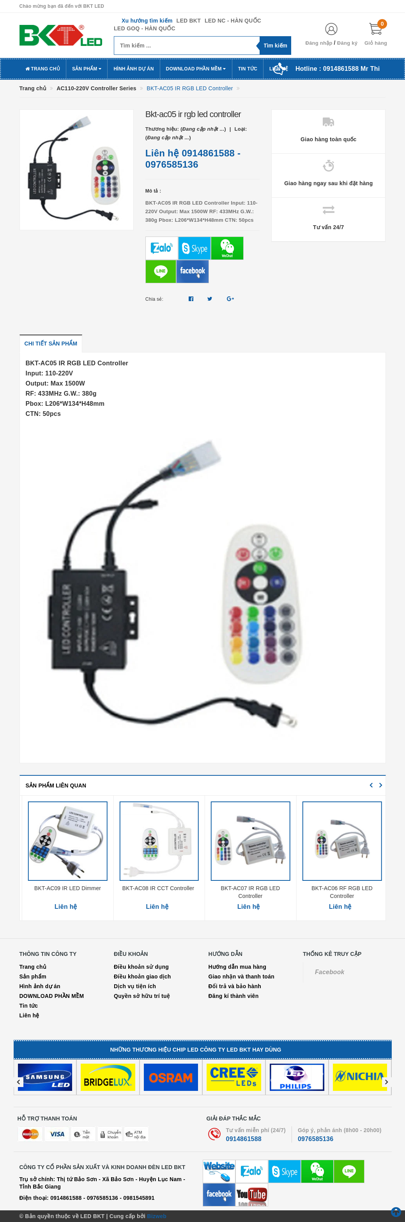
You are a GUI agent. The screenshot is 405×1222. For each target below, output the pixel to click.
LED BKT (189, 21)
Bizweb (156, 1216)
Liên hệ (29, 1015)
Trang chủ (42, 69)
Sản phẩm (87, 69)
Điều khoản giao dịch (142, 976)
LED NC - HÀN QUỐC (233, 21)
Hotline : (337, 68)
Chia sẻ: (154, 299)
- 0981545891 (137, 1198)
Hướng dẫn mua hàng (238, 967)
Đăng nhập (319, 43)
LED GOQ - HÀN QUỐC (144, 28)
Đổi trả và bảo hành (235, 986)
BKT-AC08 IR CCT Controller (248, 888)
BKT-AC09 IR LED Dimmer (156, 888)
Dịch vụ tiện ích (135, 986)
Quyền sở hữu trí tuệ (142, 996)
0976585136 (171, 164)
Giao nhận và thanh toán (242, 976)
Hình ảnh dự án (133, 69)
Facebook (330, 972)
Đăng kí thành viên (234, 996)
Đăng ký (347, 43)
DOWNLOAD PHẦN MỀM (196, 69)
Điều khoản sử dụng (141, 967)
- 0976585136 (100, 1198)
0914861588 (208, 153)
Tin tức (247, 69)
